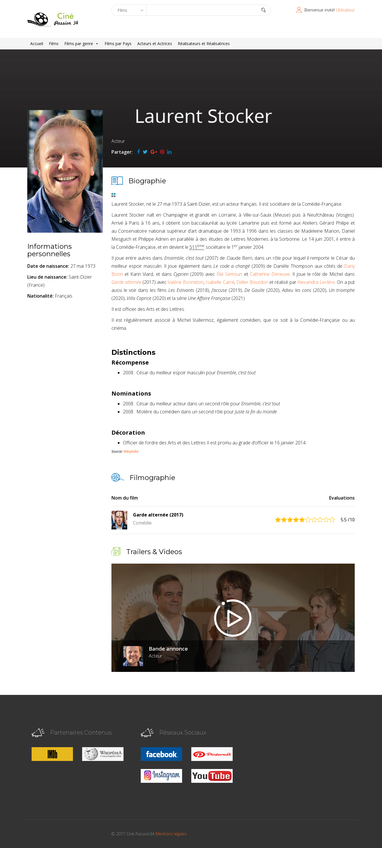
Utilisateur (345, 10)
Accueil (36, 43)
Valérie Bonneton (185, 282)
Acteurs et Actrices (154, 43)
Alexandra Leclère (316, 282)
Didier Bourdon (252, 282)
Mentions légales (171, 834)
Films (54, 43)
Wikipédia (131, 451)
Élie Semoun (229, 274)
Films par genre (81, 43)
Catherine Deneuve (270, 274)
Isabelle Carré (220, 282)
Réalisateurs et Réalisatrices (204, 43)
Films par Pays (118, 43)
